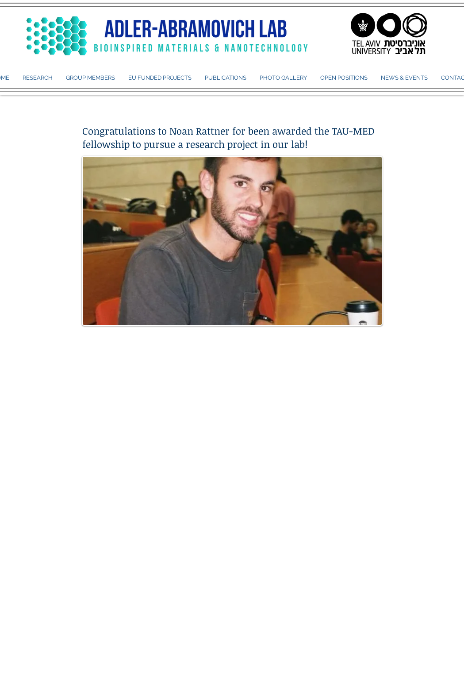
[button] (90, 78)
